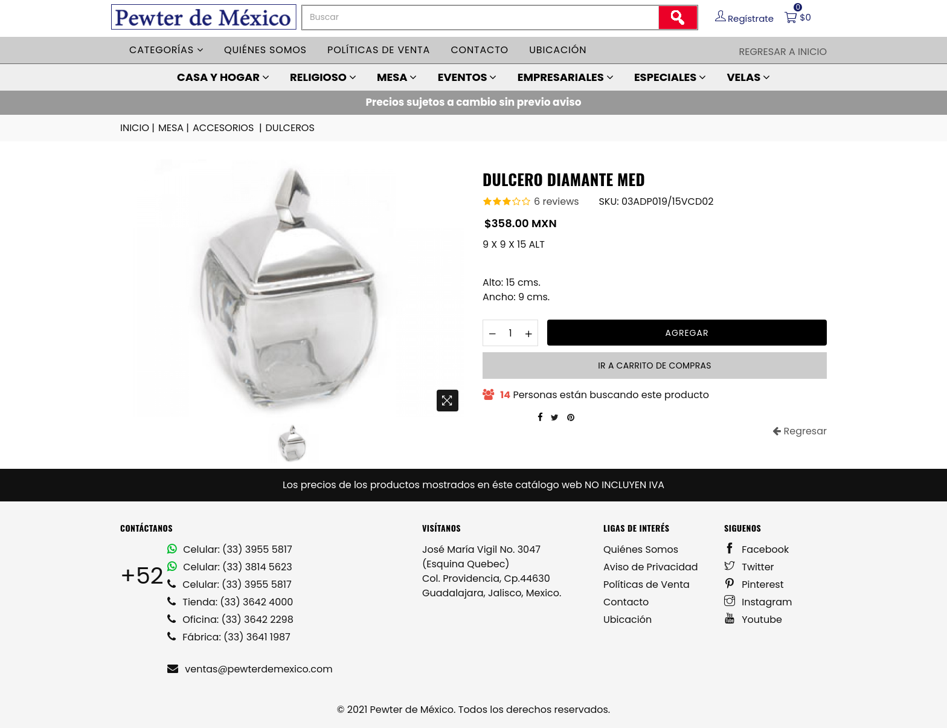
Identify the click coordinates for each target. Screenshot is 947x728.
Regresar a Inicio (783, 52)
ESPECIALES (670, 77)
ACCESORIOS (228, 128)
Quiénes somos (265, 50)
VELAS (748, 77)
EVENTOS (467, 77)
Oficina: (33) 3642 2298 (230, 620)
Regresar (799, 431)
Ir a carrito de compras (654, 365)
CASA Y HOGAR (223, 77)
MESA (397, 77)
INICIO (138, 128)
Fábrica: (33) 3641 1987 (229, 637)
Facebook (756, 549)
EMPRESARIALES (566, 77)
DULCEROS (290, 128)
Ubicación (557, 50)
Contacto (480, 50)
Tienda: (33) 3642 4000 (230, 602)
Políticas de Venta (646, 584)
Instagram (758, 602)
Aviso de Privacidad (650, 567)
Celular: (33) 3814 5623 (229, 567)
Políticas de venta (378, 50)
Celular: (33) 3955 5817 (229, 549)
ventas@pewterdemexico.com (250, 669)
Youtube (753, 620)
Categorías (166, 50)
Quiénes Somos (640, 549)
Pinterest (754, 584)
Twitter (749, 567)
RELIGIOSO (323, 77)
